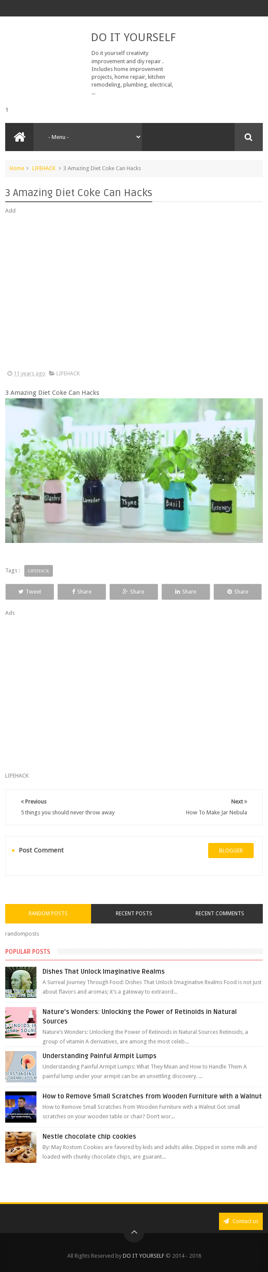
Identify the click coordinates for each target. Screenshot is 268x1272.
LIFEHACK (44, 168)
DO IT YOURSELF (133, 37)
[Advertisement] (133, 292)
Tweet (29, 591)
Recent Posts (134, 913)
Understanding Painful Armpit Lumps (99, 1056)
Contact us (240, 1221)
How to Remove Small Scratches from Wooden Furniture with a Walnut (152, 1096)
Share (82, 591)
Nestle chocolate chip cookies (89, 1136)
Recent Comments (220, 913)
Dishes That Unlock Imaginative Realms (103, 971)
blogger (231, 850)
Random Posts (48, 913)
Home (17, 168)
